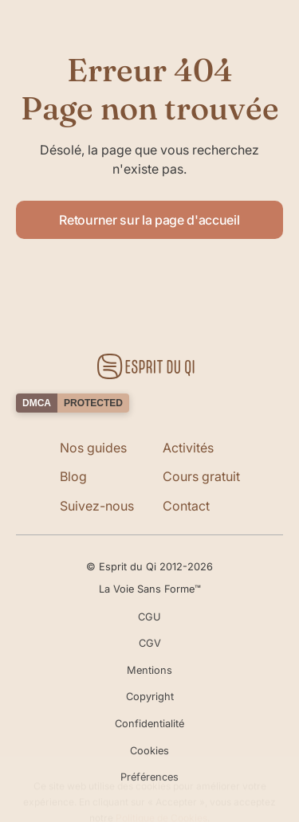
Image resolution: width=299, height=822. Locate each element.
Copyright (150, 697)
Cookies (149, 751)
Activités (188, 448)
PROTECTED (93, 403)
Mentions (149, 670)
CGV (150, 643)
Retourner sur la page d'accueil (149, 220)
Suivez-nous (97, 506)
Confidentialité (149, 724)
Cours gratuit (201, 476)
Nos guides (93, 448)
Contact (186, 506)
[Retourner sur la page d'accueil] (149, 366)
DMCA (36, 403)
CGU (149, 617)
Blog (73, 476)
